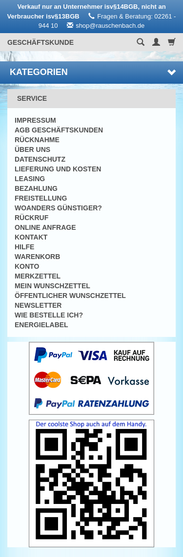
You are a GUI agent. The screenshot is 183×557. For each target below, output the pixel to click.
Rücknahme (37, 140)
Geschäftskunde (40, 42)
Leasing (30, 179)
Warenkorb (37, 256)
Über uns (32, 149)
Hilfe (24, 247)
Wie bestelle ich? (49, 315)
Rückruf (31, 218)
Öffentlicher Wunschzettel (70, 295)
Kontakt (31, 237)
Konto (27, 266)
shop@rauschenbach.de (110, 25)
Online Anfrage (45, 227)
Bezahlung (36, 188)
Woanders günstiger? (58, 208)
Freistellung (41, 198)
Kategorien (93, 72)
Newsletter (38, 305)
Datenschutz (40, 159)
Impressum (35, 120)
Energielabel (41, 325)
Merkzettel (38, 276)
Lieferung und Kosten (58, 169)
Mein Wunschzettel (52, 286)
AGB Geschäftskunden (59, 130)
